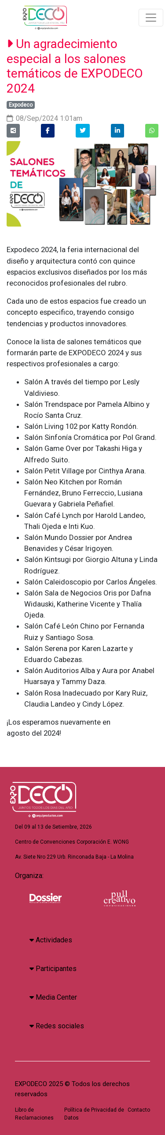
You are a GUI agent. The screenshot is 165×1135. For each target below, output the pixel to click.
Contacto (139, 1110)
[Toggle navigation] (151, 17)
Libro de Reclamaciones (34, 1114)
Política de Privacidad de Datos (94, 1114)
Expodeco (21, 105)
